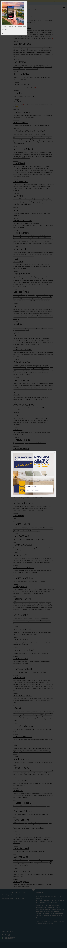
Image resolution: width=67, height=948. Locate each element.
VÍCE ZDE (4, 942)
